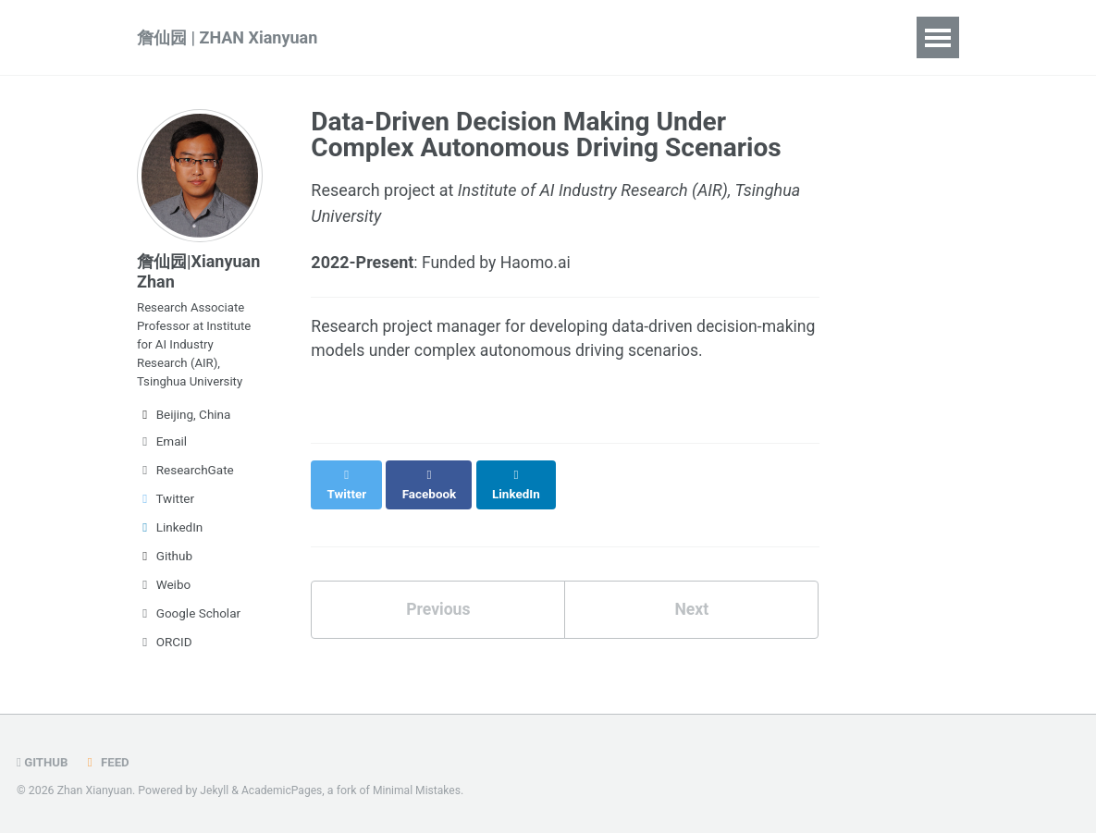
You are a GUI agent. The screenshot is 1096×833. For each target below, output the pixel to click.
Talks (528, 37)
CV (771, 37)
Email (162, 448)
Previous (438, 593)
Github (164, 563)
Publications (429, 37)
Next (691, 593)
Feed (107, 762)
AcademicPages (283, 791)
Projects (612, 37)
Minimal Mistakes (420, 791)
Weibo (164, 591)
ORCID (164, 649)
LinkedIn (170, 534)
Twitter (165, 505)
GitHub (43, 762)
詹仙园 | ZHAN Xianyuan (227, 37)
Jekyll (214, 791)
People (701, 37)
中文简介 (848, 37)
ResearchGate (185, 477)
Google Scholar (188, 620)
